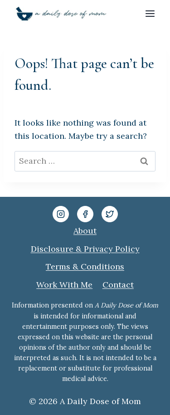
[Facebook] (85, 214)
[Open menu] (150, 13)
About (85, 230)
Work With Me (64, 284)
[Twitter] (110, 214)
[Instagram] (61, 214)
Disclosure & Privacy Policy (85, 249)
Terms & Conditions (85, 266)
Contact (118, 284)
